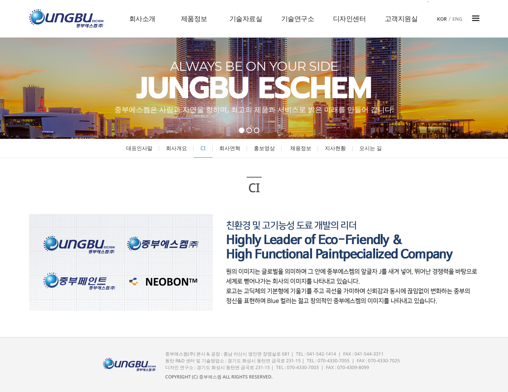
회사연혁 (229, 148)
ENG (457, 19)
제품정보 (194, 18)
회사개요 (176, 148)
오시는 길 (370, 148)
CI (203, 148)
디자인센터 (349, 18)
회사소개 (142, 18)
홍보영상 (264, 148)
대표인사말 (139, 148)
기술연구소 (297, 18)
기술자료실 (245, 18)
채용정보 (300, 148)
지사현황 (335, 148)
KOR (442, 19)
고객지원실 (401, 18)
